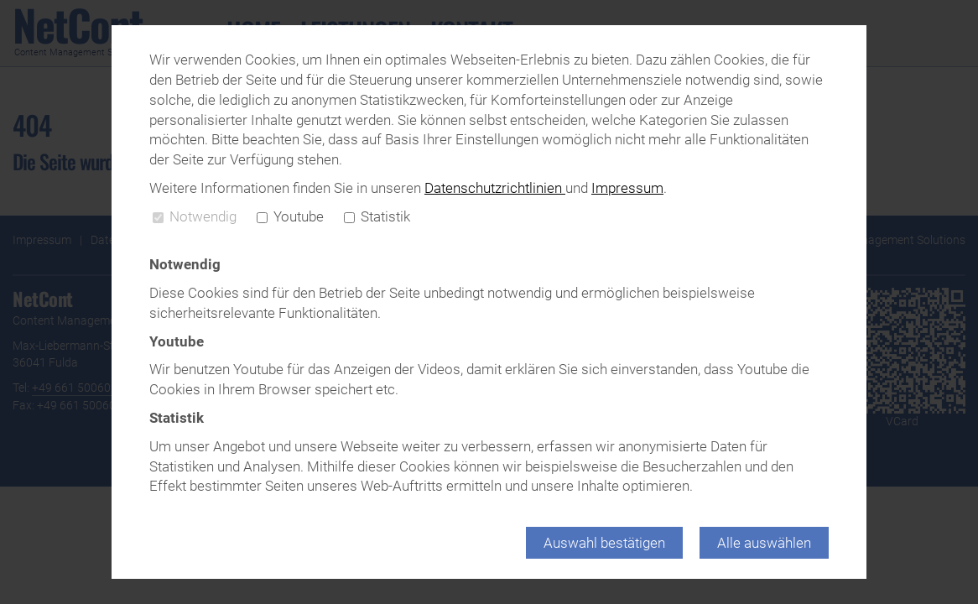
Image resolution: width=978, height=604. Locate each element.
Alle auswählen (764, 542)
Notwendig (195, 216)
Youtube (290, 216)
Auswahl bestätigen (604, 542)
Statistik (377, 216)
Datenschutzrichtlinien (494, 188)
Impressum (627, 188)
